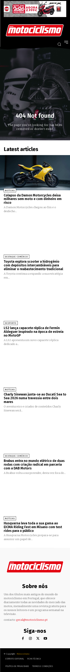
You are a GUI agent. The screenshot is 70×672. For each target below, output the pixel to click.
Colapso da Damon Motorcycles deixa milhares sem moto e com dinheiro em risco (33, 199)
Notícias (10, 190)
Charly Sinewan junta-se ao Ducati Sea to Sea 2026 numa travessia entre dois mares (35, 398)
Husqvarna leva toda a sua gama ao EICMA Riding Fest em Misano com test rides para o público (33, 527)
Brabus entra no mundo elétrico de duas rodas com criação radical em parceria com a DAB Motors (34, 464)
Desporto (10, 323)
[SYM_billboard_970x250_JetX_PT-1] (35, 16)
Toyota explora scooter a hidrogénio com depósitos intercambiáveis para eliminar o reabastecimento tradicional (33, 265)
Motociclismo (23, 654)
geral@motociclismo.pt (32, 619)
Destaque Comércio (16, 257)
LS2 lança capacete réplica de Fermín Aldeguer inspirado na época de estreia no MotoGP (33, 331)
